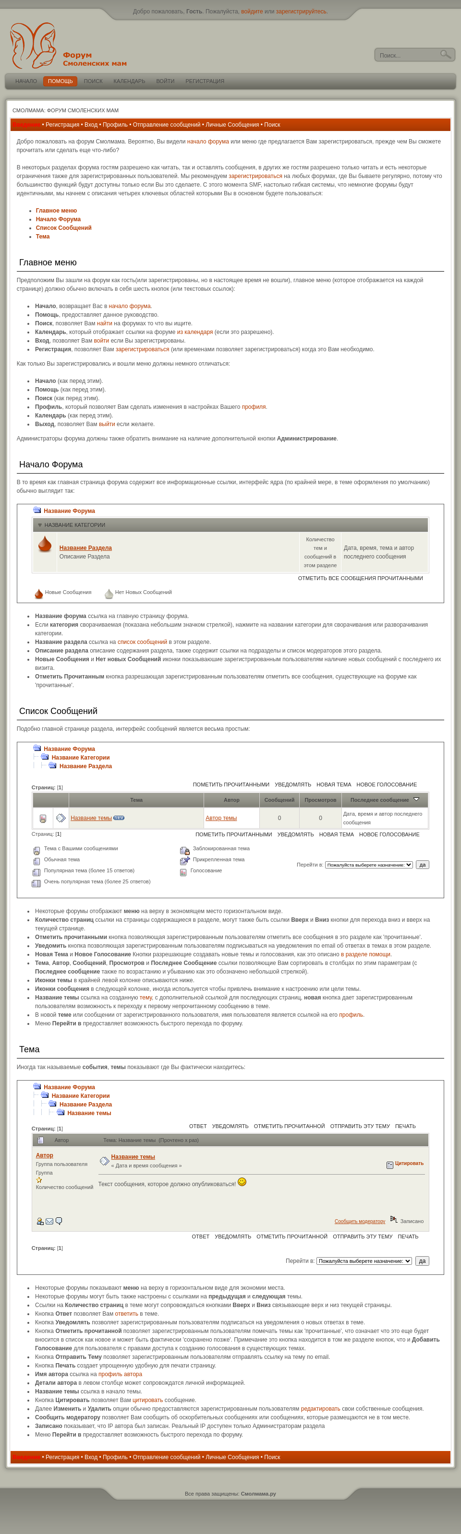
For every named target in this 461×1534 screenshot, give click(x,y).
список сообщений (142, 642)
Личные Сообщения (232, 124)
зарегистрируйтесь (301, 11)
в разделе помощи (365, 954)
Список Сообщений (64, 228)
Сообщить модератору (360, 1221)
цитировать (148, 1400)
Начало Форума (58, 219)
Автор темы (221, 818)
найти (104, 323)
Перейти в (309, 865)
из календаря (195, 332)
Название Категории (75, 525)
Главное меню (56, 210)
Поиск (272, 124)
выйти (107, 424)
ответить (126, 1313)
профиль (351, 1014)
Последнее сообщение (385, 800)
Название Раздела (86, 548)
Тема (43, 236)
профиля (254, 407)
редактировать (320, 1408)
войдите (252, 11)
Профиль (115, 124)
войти (101, 340)
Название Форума (69, 511)
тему (146, 997)
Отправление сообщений (167, 124)
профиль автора (120, 1374)
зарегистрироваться (255, 176)
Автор (232, 800)
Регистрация (62, 124)
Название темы (91, 818)
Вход (91, 124)
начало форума (208, 141)
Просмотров (320, 800)
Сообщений (280, 800)
